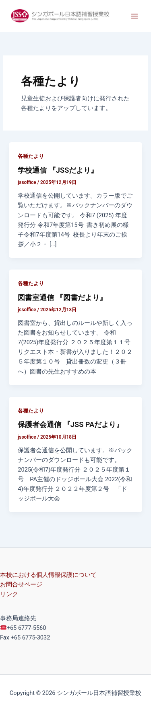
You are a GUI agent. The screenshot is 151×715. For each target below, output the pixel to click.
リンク (9, 594)
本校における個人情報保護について (48, 574)
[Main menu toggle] (134, 16)
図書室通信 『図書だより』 (62, 297)
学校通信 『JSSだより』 (58, 170)
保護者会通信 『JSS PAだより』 (70, 424)
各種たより (31, 156)
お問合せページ (21, 584)
